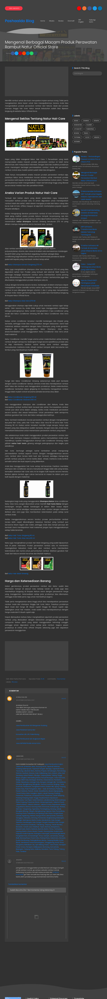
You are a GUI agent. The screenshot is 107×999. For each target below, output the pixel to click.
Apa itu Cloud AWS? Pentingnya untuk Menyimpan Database (90, 283)
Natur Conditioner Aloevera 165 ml (22, 399)
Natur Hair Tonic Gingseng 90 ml (21, 535)
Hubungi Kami (92, 21)
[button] (13, 53)
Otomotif (71, 21)
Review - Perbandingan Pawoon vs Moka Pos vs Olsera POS (90, 159)
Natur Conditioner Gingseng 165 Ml (22, 397)
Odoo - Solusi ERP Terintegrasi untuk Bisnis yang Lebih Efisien (91, 267)
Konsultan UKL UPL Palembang (27, 734)
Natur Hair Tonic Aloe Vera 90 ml (21, 538)
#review (14, 682)
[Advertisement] (36, 81)
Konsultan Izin (21, 697)
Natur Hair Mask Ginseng (18, 573)
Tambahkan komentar (17, 884)
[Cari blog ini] (87, 73)
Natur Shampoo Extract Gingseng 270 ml (25, 264)
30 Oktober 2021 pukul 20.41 (25, 759)
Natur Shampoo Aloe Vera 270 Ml (21, 301)
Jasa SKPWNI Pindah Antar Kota (28, 743)
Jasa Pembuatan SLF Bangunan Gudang (31, 725)
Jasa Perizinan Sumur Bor (25, 730)
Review (60, 21)
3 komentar (60, 679)
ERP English (81, 21)
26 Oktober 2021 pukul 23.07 (25, 700)
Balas (64, 699)
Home (42, 21)
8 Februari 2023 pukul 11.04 (24, 863)
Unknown (19, 756)
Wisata (51, 21)
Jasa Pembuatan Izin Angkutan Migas (30, 739)
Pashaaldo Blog (19, 21)
